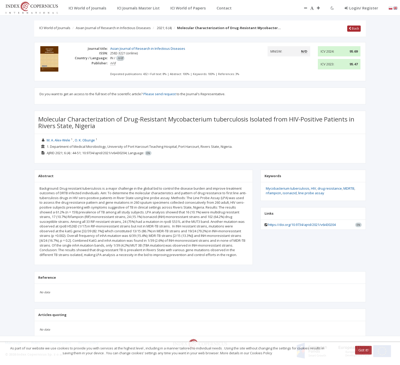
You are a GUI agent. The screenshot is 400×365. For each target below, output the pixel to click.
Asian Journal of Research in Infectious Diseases (113, 28)
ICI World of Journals (54, 28)
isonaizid (290, 193)
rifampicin (273, 193)
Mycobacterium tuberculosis (287, 188)
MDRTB (348, 188)
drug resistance (330, 188)
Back (354, 28)
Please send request (159, 94)
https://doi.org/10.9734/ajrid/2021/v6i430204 (302, 224)
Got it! (363, 350)
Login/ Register (361, 7)
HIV (313, 188)
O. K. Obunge (85, 140)
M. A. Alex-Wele (58, 140)
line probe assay (311, 193)
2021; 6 (164, 28)
